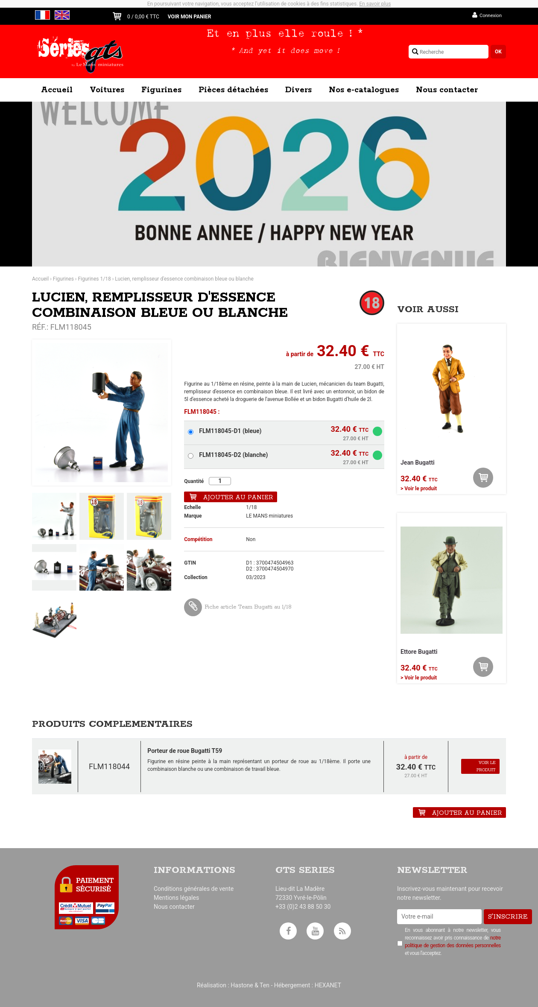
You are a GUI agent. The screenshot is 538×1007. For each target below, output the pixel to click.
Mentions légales (176, 897)
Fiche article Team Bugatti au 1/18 (238, 607)
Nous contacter (447, 90)
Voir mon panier (189, 17)
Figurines (161, 90)
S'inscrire (508, 916)
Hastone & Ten (250, 985)
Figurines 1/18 (94, 279)
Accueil (57, 90)
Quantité (194, 481)
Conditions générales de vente (194, 888)
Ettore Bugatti (419, 651)
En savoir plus (375, 4)
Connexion (491, 15)
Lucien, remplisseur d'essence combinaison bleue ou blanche (184, 279)
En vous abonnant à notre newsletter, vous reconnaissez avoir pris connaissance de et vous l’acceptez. (453, 941)
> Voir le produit (419, 489)
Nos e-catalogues (364, 90)
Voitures (107, 90)
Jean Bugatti (418, 462)
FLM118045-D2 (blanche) (233, 454)
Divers (298, 90)
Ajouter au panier (238, 497)
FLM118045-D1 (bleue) (230, 430)
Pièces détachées (233, 90)
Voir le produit (486, 766)
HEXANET (328, 985)
